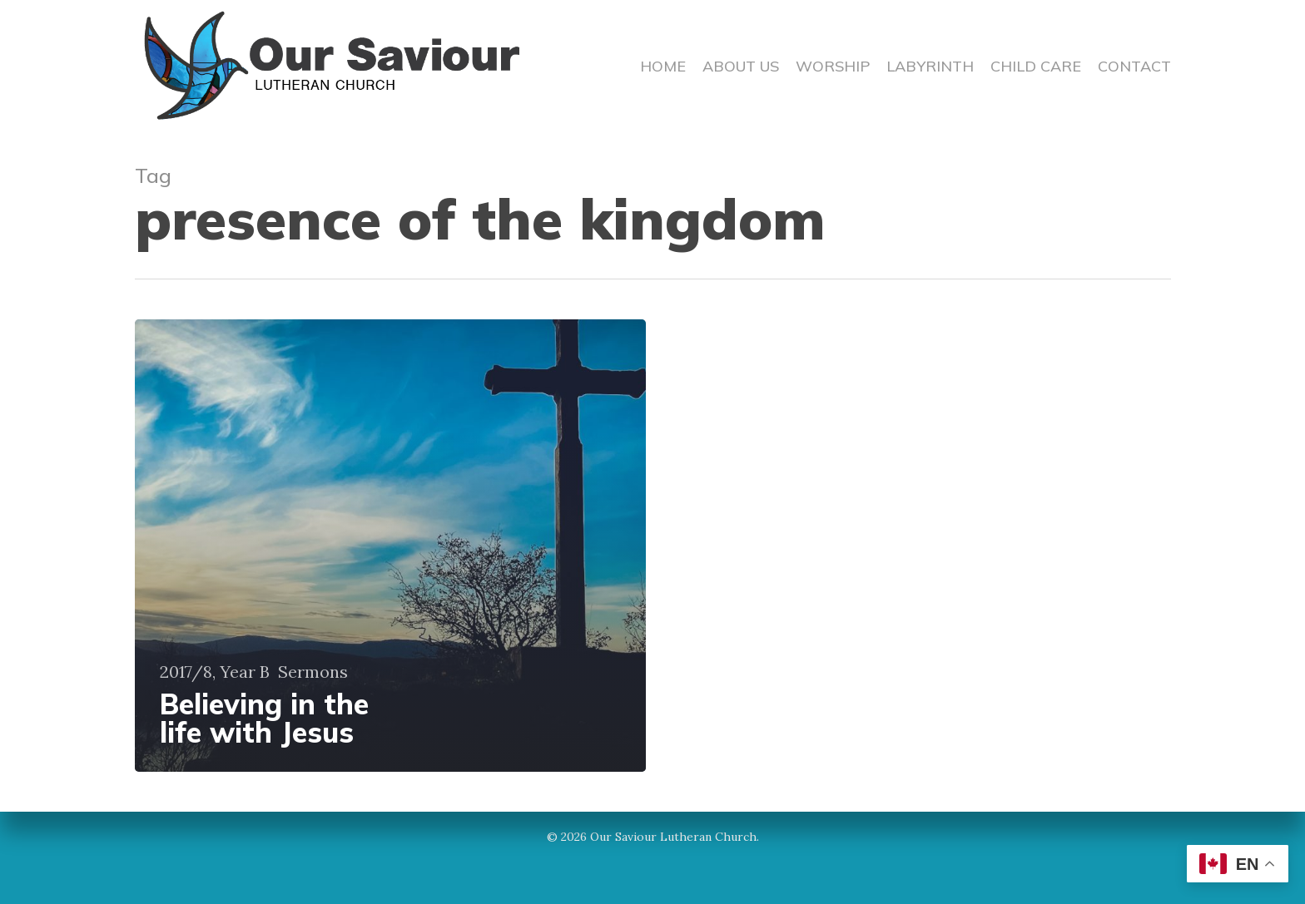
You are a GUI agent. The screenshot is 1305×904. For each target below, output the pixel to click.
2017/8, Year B (215, 672)
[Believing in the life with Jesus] (391, 545)
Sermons (313, 672)
